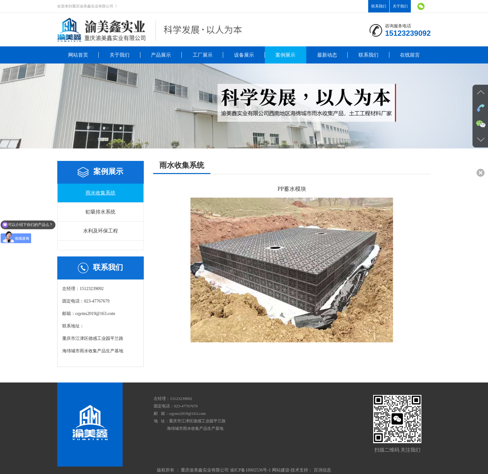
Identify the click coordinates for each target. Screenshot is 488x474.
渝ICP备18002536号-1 (250, 470)
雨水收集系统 (100, 192)
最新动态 (327, 55)
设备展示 (244, 55)
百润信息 (322, 470)
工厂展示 (203, 55)
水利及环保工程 (100, 230)
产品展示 (161, 55)
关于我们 (400, 6)
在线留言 (410, 55)
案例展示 (285, 55)
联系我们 (378, 6)
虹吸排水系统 (100, 211)
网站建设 (280, 470)
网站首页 (78, 55)
